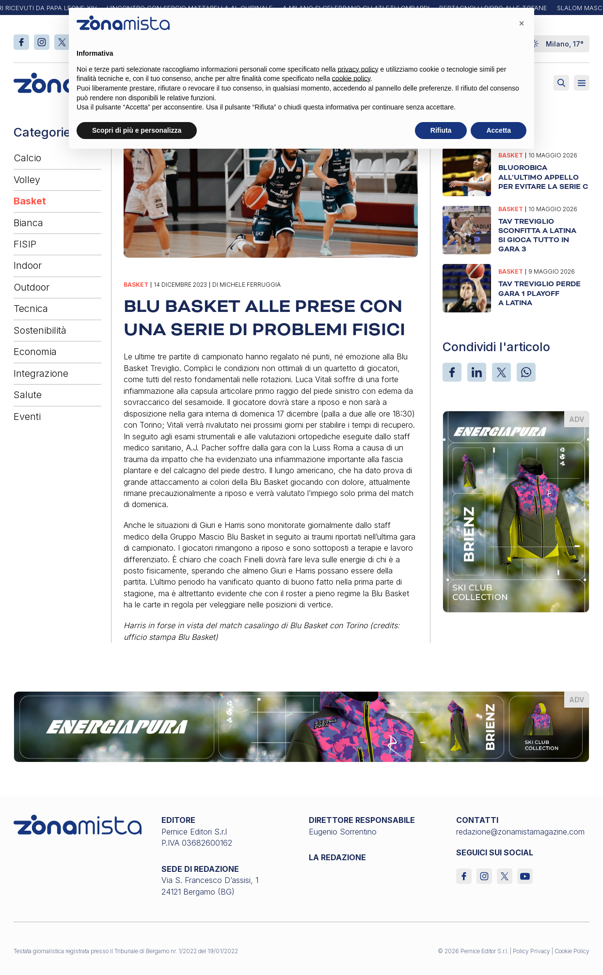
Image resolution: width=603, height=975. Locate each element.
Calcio (27, 158)
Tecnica (31, 308)
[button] (521, 23)
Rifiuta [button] (441, 130)
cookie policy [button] (351, 78)
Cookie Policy (572, 951)
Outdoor (31, 287)
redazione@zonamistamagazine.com (520, 831)
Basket (30, 201)
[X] (501, 372)
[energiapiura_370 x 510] (516, 510)
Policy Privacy (531, 951)
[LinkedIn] (476, 372)
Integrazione (41, 373)
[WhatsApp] (526, 372)
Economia (35, 351)
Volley (27, 180)
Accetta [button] (498, 130)
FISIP (25, 244)
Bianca (28, 223)
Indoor (28, 265)
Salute (28, 395)
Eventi (27, 416)
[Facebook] (452, 372)
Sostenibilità (40, 330)
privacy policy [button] (358, 69)
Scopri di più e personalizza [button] (136, 130)
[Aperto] (581, 83)
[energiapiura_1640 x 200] (301, 726)
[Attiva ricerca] (561, 83)
